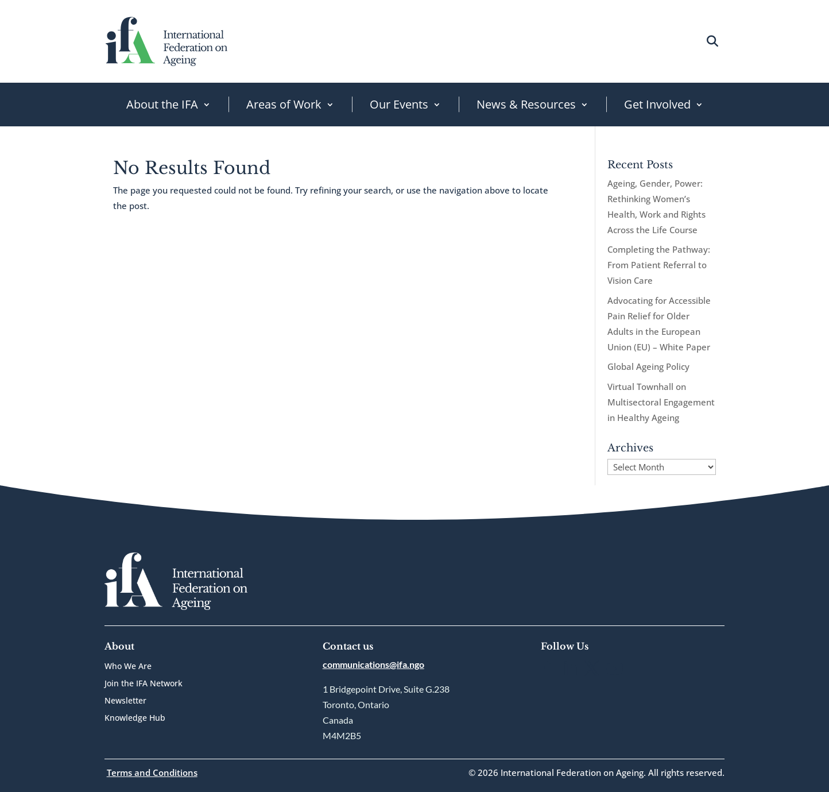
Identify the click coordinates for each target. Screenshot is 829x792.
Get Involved (657, 104)
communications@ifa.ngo (373, 664)
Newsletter (125, 701)
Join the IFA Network (143, 684)
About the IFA (162, 104)
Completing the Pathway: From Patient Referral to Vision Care (658, 265)
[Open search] (712, 41)
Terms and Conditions (152, 772)
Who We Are (128, 666)
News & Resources (526, 104)
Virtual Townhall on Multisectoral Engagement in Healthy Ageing (661, 402)
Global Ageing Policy (648, 366)
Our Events (399, 104)
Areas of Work (283, 104)
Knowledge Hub (134, 718)
